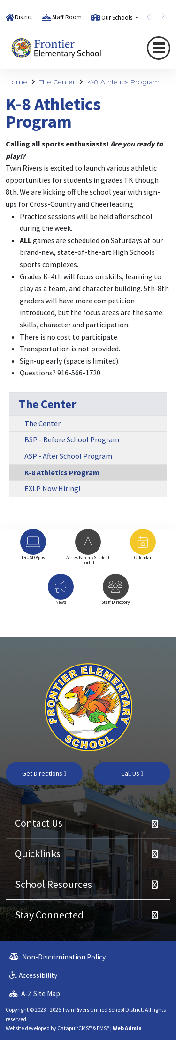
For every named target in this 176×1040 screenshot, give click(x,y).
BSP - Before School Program (71, 439)
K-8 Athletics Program (123, 82)
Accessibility (33, 975)
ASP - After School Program (68, 456)
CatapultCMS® (74, 1028)
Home (16, 82)
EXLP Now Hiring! (52, 488)
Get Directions (44, 773)
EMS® (103, 1028)
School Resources (53, 884)
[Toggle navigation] (158, 48)
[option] (33, 549)
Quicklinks (38, 853)
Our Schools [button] (117, 18)
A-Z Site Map (34, 993)
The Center (57, 82)
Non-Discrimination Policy (57, 956)
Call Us (132, 773)
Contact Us (38, 822)
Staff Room (67, 17)
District (23, 17)
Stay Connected (49, 914)
